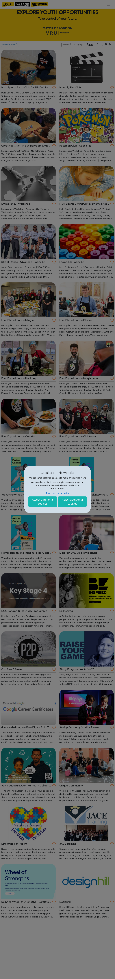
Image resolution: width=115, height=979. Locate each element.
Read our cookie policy (57, 493)
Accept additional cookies (42, 501)
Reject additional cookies (72, 501)
